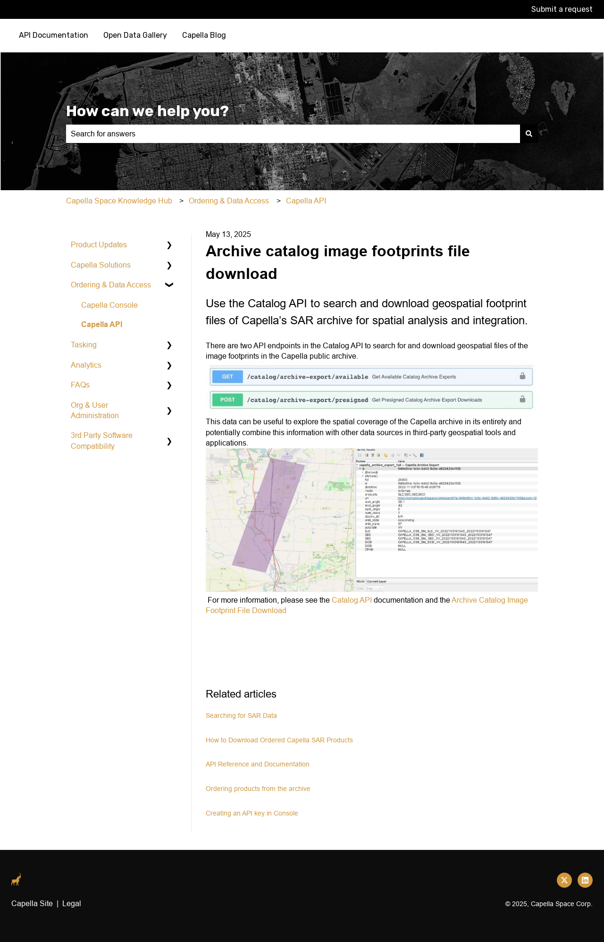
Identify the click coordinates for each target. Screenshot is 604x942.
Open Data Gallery (135, 35)
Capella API (306, 200)
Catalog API (352, 600)
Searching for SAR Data (241, 715)
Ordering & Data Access (229, 200)
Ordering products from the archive (258, 788)
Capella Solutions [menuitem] (101, 265)
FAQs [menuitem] (80, 384)
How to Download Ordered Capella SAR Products (279, 740)
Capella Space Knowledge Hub (119, 200)
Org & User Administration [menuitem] (95, 410)
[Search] (529, 134)
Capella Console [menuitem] (109, 305)
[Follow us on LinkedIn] (585, 880)
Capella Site (32, 903)
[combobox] (293, 134)
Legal (71, 903)
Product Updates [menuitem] (99, 244)
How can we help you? (147, 111)
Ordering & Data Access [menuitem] (111, 284)
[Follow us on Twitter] (564, 880)
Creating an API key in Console (252, 813)
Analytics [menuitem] (86, 365)
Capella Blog (204, 35)
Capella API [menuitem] (101, 324)
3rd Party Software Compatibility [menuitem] (102, 440)
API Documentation (53, 35)
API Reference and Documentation (258, 764)
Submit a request (562, 9)
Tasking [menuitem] (84, 344)
